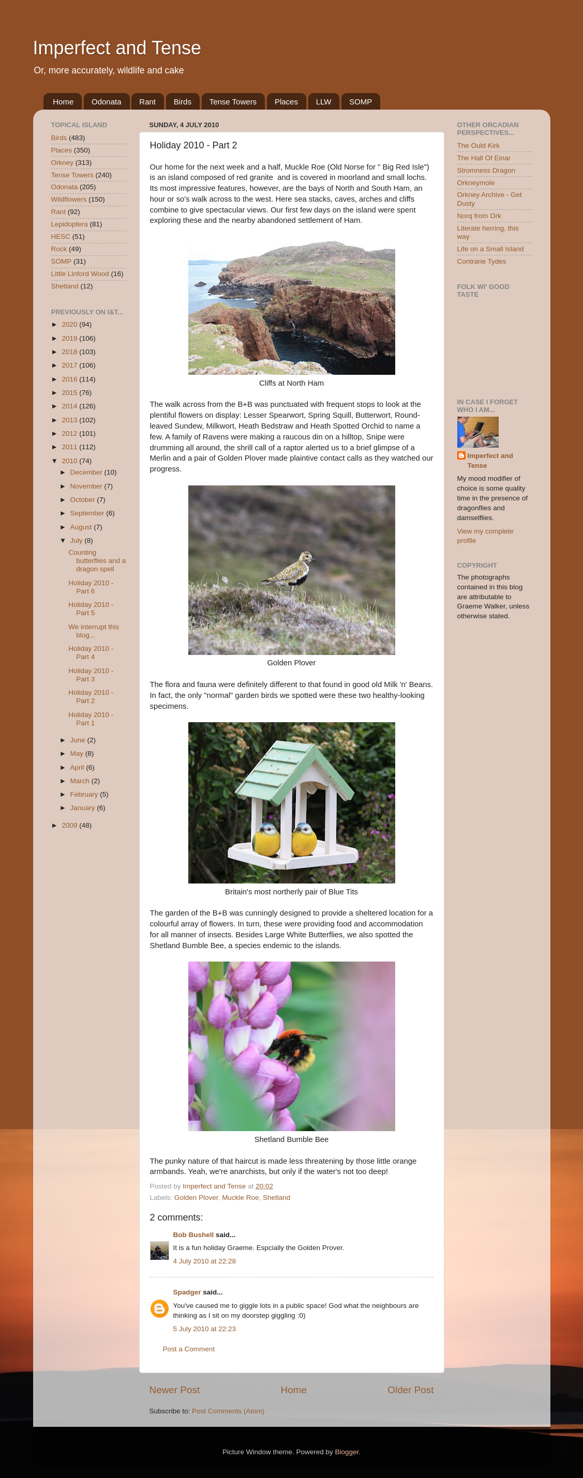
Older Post (410, 1389)
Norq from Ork (479, 216)
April (78, 767)
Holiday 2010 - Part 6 (90, 587)
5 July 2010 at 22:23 (204, 1329)
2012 (70, 433)
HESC (61, 236)
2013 (70, 420)
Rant (147, 101)
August (82, 527)
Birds (182, 101)
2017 (70, 365)
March (81, 781)
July (77, 540)
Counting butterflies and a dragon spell (97, 560)
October (83, 500)
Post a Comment (189, 1349)
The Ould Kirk (478, 145)
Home (63, 101)
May (77, 753)
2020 (70, 324)
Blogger (347, 1452)
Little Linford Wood (80, 274)
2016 (70, 379)
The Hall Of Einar (484, 158)
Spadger (187, 1292)
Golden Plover (196, 1197)
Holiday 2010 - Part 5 (90, 609)
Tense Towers (233, 101)
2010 (70, 461)
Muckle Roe (240, 1197)
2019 (70, 338)
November (87, 486)
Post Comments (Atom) (228, 1411)
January (83, 808)
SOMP (360, 101)
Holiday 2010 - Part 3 (90, 675)
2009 (70, 825)
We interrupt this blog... (93, 631)
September (88, 513)
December (87, 472)
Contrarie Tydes (481, 261)
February (85, 794)
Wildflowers (69, 199)
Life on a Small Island (490, 249)
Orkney (62, 162)
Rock (59, 249)
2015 (70, 393)
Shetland (276, 1197)
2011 (70, 447)
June (78, 740)
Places (286, 101)
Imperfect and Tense (117, 47)
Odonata (107, 101)
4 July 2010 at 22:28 (204, 1261)
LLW (324, 101)
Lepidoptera (69, 224)
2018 (70, 352)
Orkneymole (476, 183)
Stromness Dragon (486, 170)
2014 (70, 406)
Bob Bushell (193, 1235)
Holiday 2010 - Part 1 (90, 719)
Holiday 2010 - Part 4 (90, 653)
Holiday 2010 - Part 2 (90, 697)
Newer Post (175, 1389)
